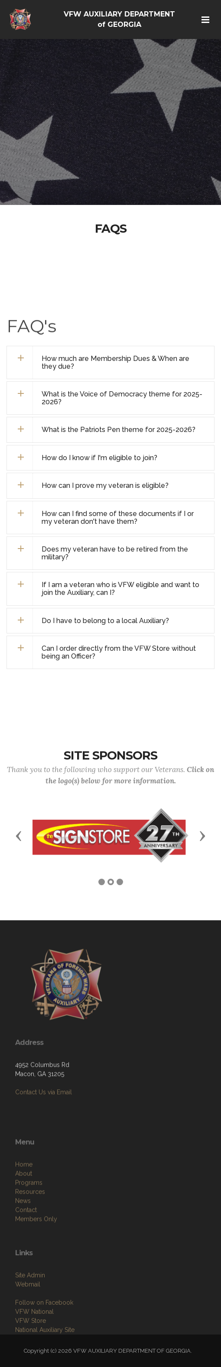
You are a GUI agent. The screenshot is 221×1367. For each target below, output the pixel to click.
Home (23, 1193)
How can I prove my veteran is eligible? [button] (105, 485)
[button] (110, 458)
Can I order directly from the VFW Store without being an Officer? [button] (119, 652)
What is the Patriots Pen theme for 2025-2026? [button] (118, 429)
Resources (30, 1220)
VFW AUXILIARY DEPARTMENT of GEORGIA (119, 19)
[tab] (110, 362)
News (23, 1229)
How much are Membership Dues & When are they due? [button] (115, 362)
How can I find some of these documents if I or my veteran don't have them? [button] (118, 518)
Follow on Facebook (44, 1328)
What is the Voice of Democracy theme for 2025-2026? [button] (122, 398)
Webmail (27, 1310)
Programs (28, 1211)
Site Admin (30, 1301)
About (23, 1202)
